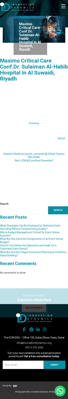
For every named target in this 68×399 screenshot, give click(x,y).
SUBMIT (54, 365)
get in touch (34, 311)
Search (4, 203)
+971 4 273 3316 (34, 347)
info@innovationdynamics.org (34, 342)
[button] (60, 391)
